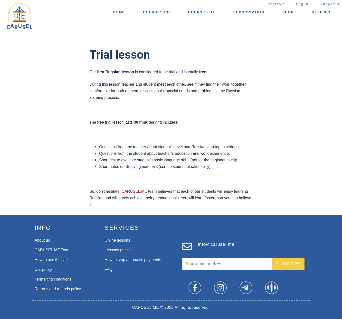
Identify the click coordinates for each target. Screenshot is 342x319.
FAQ (108, 269)
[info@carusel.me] (187, 246)
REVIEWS (321, 12)
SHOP (288, 12)
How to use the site (51, 260)
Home (119, 12)
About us (42, 240)
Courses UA (201, 12)
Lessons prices (117, 250)
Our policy (43, 269)
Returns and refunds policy (58, 289)
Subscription (248, 12)
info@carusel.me (216, 244)
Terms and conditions (53, 279)
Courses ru (156, 12)
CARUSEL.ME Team (52, 250)
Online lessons (117, 240)
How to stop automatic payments (132, 260)
